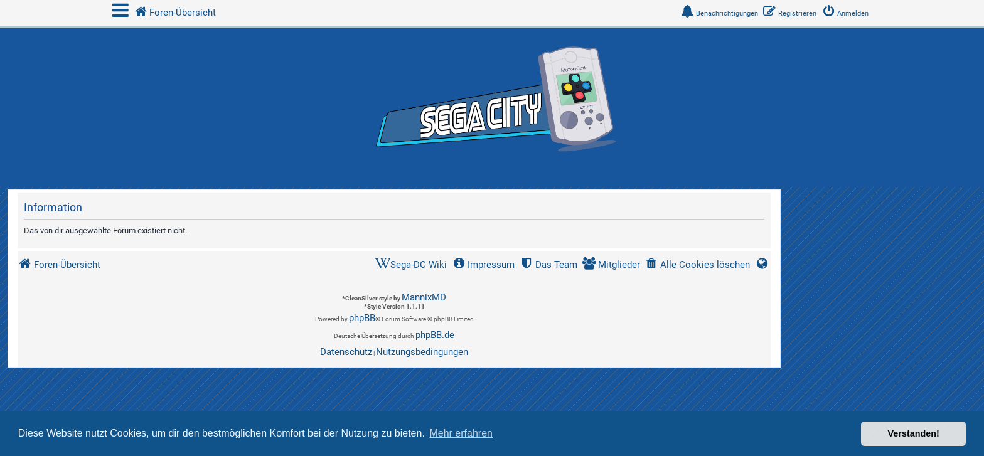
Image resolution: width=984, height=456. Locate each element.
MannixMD (424, 297)
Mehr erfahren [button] (461, 433)
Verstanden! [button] (913, 433)
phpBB (362, 318)
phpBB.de (434, 335)
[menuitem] (848, 13)
